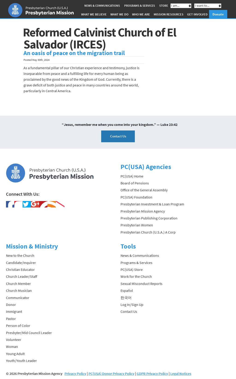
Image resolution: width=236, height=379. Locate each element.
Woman (12, 346)
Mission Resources (168, 14)
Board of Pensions (135, 183)
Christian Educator (20, 269)
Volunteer (13, 339)
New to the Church (20, 255)
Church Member (18, 283)
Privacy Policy (75, 373)
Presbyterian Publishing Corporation (149, 218)
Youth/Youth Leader (21, 360)
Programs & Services (139, 6)
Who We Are (141, 14)
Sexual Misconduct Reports (141, 283)
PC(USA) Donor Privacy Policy (111, 373)
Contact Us (118, 136)
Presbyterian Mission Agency (143, 211)
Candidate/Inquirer (21, 262)
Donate (218, 14)
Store (163, 6)
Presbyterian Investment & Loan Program (152, 204)
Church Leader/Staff (21, 276)
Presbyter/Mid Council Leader (29, 332)
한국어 (126, 297)
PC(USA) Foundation (136, 197)
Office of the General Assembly (144, 190)
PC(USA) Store (132, 269)
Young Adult (15, 353)
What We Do (119, 14)
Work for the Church (136, 276)
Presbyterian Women (137, 225)
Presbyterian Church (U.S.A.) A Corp (148, 232)
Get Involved (197, 14)
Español (127, 290)
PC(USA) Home (132, 176)
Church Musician (19, 290)
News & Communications (102, 6)
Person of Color (18, 325)
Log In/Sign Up (132, 304)
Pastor (11, 318)
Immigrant (14, 311)
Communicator (17, 297)
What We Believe (94, 14)
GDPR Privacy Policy (152, 373)
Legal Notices (180, 373)
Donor (11, 304)
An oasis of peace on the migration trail (74, 53)
